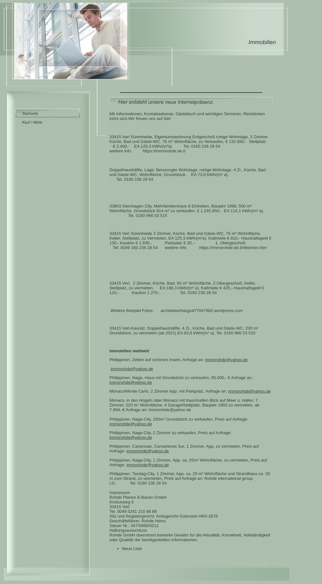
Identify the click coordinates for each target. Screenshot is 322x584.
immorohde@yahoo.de (226, 359)
